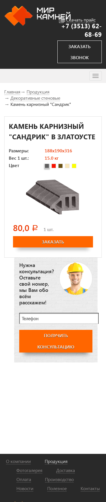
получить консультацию (55, 341)
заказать (53, 242)
